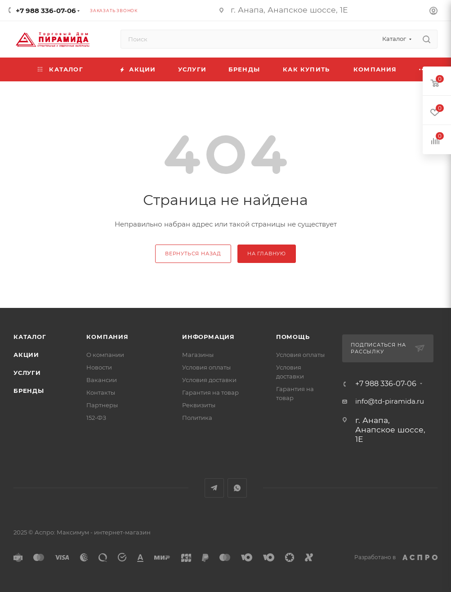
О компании (105, 354)
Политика (197, 417)
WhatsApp (237, 488)
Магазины (198, 354)
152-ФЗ (96, 417)
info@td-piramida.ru (389, 401)
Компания (107, 336)
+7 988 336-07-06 (46, 10)
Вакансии (101, 379)
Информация (208, 336)
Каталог (29, 336)
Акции (26, 354)
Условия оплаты (206, 367)
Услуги (27, 372)
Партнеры (102, 405)
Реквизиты (198, 405)
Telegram (214, 488)
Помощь (293, 336)
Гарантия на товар (210, 392)
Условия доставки (209, 379)
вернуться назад (193, 253)
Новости (99, 367)
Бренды (28, 390)
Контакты (100, 392)
